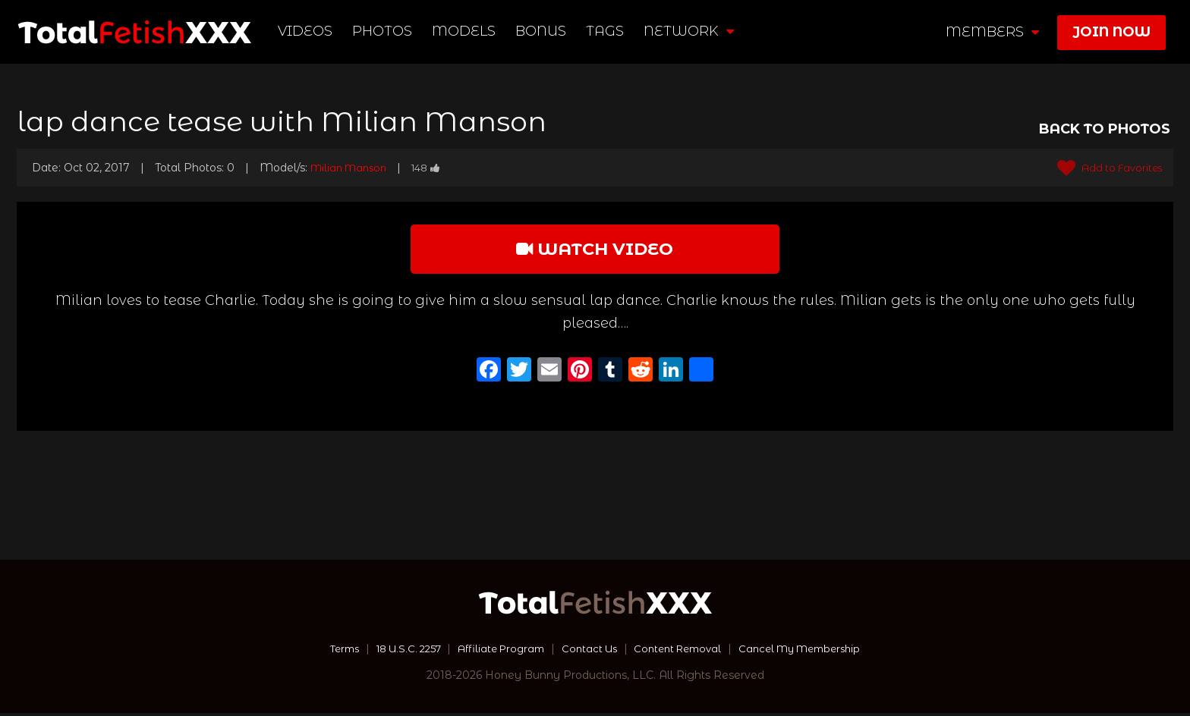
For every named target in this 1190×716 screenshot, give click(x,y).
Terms (324, 651)
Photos (383, 31)
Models (464, 31)
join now (1111, 32)
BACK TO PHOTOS (1104, 129)
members (992, 32)
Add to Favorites (1104, 167)
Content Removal (682, 651)
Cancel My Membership (815, 651)
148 (436, 167)
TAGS (606, 31)
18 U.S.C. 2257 (394, 651)
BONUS (541, 31)
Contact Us (588, 651)
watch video (595, 250)
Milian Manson (352, 167)
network (689, 31)
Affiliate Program (495, 651)
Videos (306, 31)
